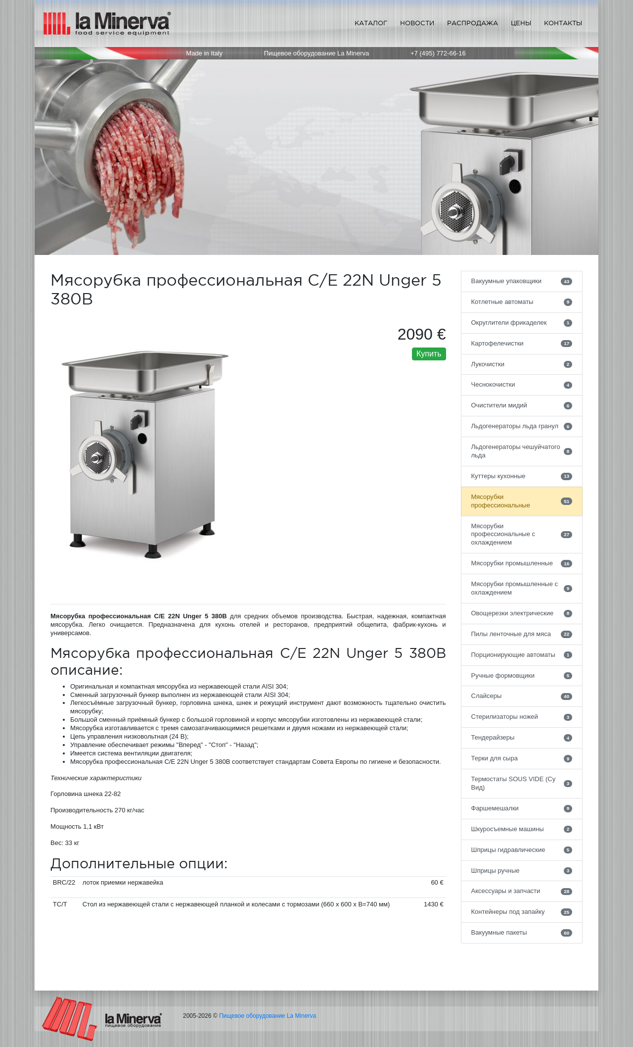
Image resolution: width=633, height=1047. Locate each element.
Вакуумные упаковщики (522, 281)
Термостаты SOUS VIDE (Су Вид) (522, 783)
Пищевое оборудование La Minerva (267, 1015)
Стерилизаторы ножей (522, 717)
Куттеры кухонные (522, 476)
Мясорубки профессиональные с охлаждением (522, 534)
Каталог (371, 23)
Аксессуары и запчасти (522, 891)
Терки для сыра (522, 758)
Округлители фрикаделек (522, 323)
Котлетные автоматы (522, 302)
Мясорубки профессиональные (522, 501)
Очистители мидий (522, 405)
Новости (417, 23)
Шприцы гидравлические (522, 850)
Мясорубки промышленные (522, 563)
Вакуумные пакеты (522, 933)
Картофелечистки (522, 344)
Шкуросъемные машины (522, 829)
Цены (521, 23)
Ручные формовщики (522, 676)
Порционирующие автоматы (522, 655)
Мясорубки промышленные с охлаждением (522, 588)
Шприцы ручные (522, 871)
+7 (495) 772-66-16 (438, 53)
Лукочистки (522, 364)
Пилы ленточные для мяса (522, 634)
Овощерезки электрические (522, 613)
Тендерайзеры (522, 738)
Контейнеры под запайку (522, 912)
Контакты (563, 23)
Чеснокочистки (522, 385)
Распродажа (472, 23)
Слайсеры (522, 696)
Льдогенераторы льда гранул (522, 426)
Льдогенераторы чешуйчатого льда (522, 451)
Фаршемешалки (522, 808)
